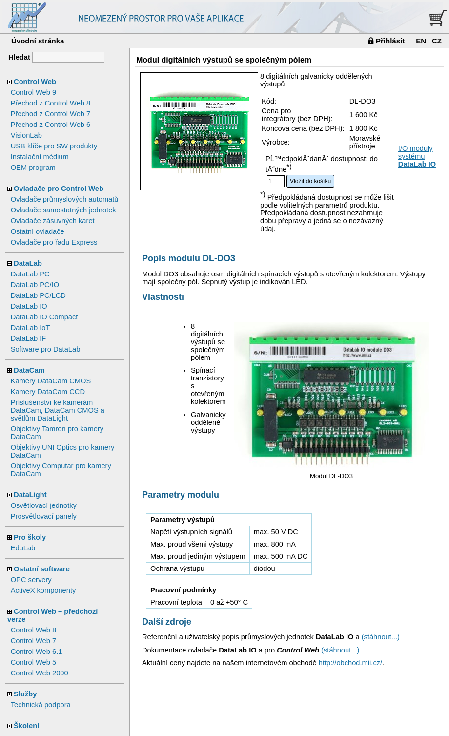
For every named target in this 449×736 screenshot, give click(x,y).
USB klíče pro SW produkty (54, 146)
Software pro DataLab (46, 349)
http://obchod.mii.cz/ (350, 663)
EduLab (23, 548)
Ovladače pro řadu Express (54, 242)
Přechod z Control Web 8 (50, 103)
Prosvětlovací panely (44, 516)
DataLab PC (30, 274)
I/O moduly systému (417, 156)
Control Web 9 (33, 92)
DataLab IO (29, 306)
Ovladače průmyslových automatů (65, 199)
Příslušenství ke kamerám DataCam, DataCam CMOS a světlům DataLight (57, 410)
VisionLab (26, 135)
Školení (26, 726)
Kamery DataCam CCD (48, 392)
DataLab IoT (30, 328)
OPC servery (31, 580)
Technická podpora (41, 705)
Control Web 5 (33, 662)
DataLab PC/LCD (38, 295)
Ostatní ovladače (37, 231)
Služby (25, 694)
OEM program (33, 167)
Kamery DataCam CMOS (51, 381)
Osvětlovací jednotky (44, 505)
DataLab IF (28, 338)
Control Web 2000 (39, 673)
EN (421, 41)
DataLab (28, 263)
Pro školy (30, 537)
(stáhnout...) (381, 637)
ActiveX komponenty (43, 590)
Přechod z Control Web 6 (50, 124)
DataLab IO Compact (44, 317)
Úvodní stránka (37, 41)
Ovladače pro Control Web (58, 188)
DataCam (29, 370)
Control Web (35, 81)
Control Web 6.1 (36, 651)
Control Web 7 (33, 641)
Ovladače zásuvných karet (53, 221)
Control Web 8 (33, 630)
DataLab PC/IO (35, 285)
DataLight (30, 495)
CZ (437, 41)
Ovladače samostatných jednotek (63, 210)
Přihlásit (390, 41)
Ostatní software (42, 569)
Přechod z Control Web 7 (50, 114)
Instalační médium (40, 157)
